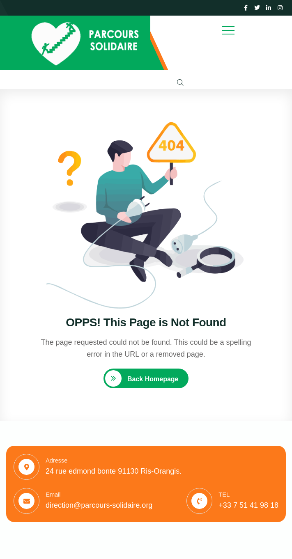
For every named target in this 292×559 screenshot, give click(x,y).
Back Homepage (152, 379)
